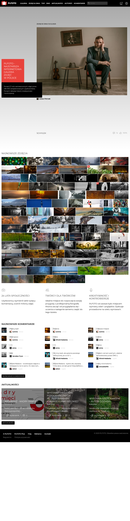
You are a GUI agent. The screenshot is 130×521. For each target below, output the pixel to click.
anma (101, 446)
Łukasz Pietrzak (44, 99)
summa (15, 437)
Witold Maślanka (62, 446)
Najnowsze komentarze (18, 429)
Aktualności (10, 490)
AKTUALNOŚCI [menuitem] (57, 3)
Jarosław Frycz (17, 462)
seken (14, 475)
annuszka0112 (103, 472)
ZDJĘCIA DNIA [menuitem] (34, 3)
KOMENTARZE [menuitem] (79, 3)
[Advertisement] (82, 116)
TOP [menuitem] (43, 3)
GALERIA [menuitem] (23, 3)
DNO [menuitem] (48, 3)
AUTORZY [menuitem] (68, 3)
